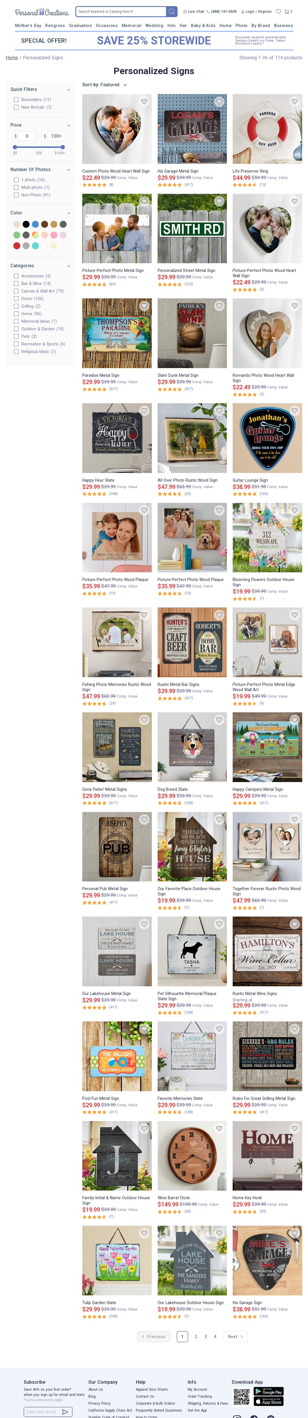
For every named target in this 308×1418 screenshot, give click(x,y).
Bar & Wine (36, 283)
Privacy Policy (99, 1403)
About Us (95, 1389)
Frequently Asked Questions (159, 1410)
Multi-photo (35, 187)
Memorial (131, 25)
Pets (29, 336)
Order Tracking (200, 1396)
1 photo (33, 180)
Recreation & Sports (43, 344)
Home (226, 25)
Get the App (197, 1410)
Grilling (31, 306)
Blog (92, 1396)
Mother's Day (28, 25)
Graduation (80, 25)
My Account (197, 1389)
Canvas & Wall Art (42, 291)
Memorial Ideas (39, 321)
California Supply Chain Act (110, 1410)
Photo (242, 25)
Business (283, 25)
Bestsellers (36, 99)
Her (183, 25)
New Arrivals (36, 107)
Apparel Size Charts (152, 1389)
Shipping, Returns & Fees (208, 1403)
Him (171, 25)
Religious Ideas (38, 351)
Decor (32, 298)
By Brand (260, 25)
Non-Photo (35, 195)
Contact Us (145, 1396)
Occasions (107, 25)
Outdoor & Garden (42, 329)
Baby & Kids (203, 25)
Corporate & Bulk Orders (155, 1403)
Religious (55, 25)
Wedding (154, 25)
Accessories (36, 276)
